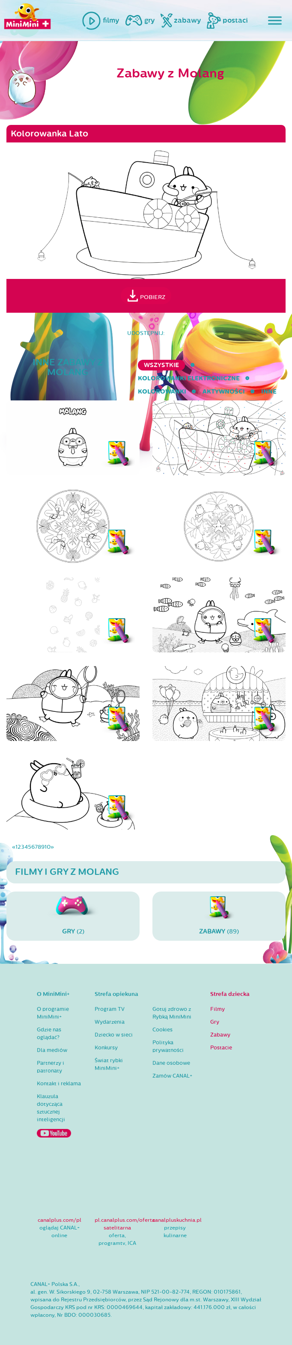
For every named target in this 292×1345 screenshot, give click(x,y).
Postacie (221, 1047)
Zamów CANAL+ (172, 1075)
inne (269, 392)
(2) (73, 915)
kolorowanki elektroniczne (189, 378)
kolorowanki (162, 392)
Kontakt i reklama (59, 1083)
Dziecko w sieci (114, 1034)
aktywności (224, 392)
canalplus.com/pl (59, 1220)
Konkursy (106, 1047)
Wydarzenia (110, 1022)
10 (48, 847)
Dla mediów (52, 1050)
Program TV (110, 1009)
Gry (214, 1022)
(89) (219, 915)
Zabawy (220, 1034)
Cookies (162, 1029)
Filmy (217, 1009)
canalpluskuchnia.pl (177, 1220)
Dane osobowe (171, 1063)
